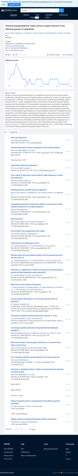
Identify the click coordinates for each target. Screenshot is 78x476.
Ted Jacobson (42, 192)
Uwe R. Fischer (10, 33)
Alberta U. (23, 222)
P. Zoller (31, 289)
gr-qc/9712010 (45, 152)
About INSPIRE (8, 449)
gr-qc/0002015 (43, 292)
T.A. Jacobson (15, 246)
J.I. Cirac (16, 289)
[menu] (71, 10)
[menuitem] (74, 10)
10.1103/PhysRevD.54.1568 (19, 199)
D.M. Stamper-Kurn (32, 422)
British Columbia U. (25, 168)
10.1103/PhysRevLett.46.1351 (46, 170)
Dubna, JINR (42, 348)
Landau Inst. (51, 246)
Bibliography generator (51, 449)
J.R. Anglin (42, 287)
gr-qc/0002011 (39, 377)
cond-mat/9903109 (21, 414)
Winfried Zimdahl (16, 333)
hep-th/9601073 (41, 197)
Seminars (49, 15)
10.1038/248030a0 (36, 143)
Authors (26, 15)
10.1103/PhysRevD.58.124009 (20, 352)
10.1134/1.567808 (28, 265)
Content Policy (8, 452)
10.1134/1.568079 (28, 323)
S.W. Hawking (15, 140)
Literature (13, 15)
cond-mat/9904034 (21, 424)
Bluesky (68, 452)
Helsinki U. (41, 246)
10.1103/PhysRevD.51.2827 (19, 185)
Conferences (63, 15)
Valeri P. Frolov (15, 348)
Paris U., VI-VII (55, 333)
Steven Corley (15, 192)
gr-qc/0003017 (15, 46)
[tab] (11, 132)
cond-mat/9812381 (47, 277)
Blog (67, 449)
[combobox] (44, 10)
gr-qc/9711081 (41, 335)
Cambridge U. (24, 140)
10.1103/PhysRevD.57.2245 (19, 337)
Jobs (37, 15)
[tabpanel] (39, 283)
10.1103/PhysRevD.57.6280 (19, 214)
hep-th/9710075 (41, 212)
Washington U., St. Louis (26, 150)
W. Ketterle (14, 422)
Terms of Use (8, 459)
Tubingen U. (19, 33)
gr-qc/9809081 (20, 408)
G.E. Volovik (33, 246)
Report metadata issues (28, 455)
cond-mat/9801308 (41, 248)
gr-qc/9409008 (41, 183)
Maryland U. (33, 192)
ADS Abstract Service (17, 50)
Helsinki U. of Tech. (32, 33)
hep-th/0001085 (46, 362)
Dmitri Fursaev (32, 348)
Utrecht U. (23, 192)
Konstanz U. (26, 333)
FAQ (22, 449)
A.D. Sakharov (15, 304)
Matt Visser (14, 150)
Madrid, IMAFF (33, 287)
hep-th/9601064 (41, 236)
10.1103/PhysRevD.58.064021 (20, 250)
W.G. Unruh (14, 168)
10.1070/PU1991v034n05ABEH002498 (36, 311)
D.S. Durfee (21, 422)
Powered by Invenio (7, 473)
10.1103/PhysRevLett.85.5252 (20, 379)
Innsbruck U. (22, 287)
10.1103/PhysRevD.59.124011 (20, 226)
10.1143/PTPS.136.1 (17, 364)
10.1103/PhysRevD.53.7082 (19, 238)
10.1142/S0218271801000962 (18, 48)
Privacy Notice (8, 455)
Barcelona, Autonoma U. (40, 333)
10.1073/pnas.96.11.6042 (19, 280)
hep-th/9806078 (40, 350)
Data (32, 17)
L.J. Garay (14, 287)
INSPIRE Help (25, 452)
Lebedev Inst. (25, 304)
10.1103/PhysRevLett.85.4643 (20, 294)
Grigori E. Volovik (44, 33)
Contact (68, 459)
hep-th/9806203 (40, 224)
